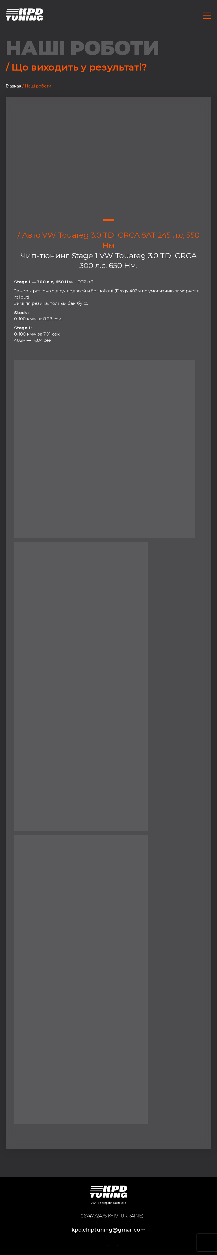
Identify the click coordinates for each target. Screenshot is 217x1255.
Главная (13, 86)
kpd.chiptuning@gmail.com (108, 1230)
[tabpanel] (108, 156)
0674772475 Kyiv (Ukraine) (112, 1216)
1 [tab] (108, 220)
